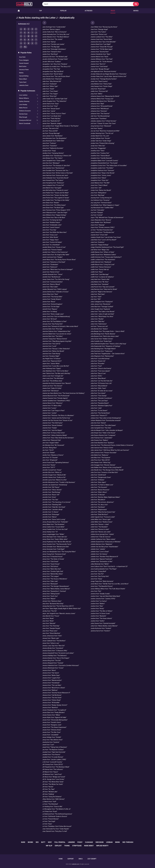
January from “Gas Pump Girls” (52, 324)
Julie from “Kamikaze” (98, 507)
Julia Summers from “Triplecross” (102, 351)
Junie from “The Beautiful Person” (102, 586)
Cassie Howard (23, 63)
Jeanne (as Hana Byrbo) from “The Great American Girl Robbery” (63, 393)
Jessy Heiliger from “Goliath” (51, 737)
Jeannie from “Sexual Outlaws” (52, 425)
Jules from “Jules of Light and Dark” (102, 314)
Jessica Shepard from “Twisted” (53, 663)
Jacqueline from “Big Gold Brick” (53, 71)
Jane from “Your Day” (49, 230)
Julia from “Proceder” (98, 363)
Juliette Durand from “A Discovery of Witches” (106, 542)
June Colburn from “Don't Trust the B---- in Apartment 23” (109, 566)
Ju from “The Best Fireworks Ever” (102, 230)
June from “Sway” (96, 579)
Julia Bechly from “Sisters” (99, 329)
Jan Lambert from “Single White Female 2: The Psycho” (60, 126)
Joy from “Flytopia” (97, 212)
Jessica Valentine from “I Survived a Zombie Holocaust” (60, 665)
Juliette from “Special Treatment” (101, 559)
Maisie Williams (28, 98)
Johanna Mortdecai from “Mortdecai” (103, 101)
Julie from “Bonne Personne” (100, 490)
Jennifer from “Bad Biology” (51, 492)
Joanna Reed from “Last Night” (101, 44)
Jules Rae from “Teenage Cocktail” (102, 306)
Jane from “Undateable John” (52, 225)
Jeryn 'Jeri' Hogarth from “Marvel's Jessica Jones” (58, 613)
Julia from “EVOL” (96, 376)
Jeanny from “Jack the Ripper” (52, 430)
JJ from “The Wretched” (50, 804)
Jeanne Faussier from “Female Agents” (55, 398)
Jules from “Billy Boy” (98, 321)
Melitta (21, 73)
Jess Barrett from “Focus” (50, 616)
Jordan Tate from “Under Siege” (101, 141)
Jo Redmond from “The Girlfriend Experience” (57, 814)
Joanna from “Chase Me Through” (102, 47)
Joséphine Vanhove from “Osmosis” (102, 170)
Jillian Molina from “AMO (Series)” (53, 799)
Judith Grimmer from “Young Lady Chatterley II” (106, 257)
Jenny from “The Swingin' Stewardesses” (55, 586)
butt (43, 842)
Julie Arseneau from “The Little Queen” (103, 425)
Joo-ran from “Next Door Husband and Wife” (105, 131)
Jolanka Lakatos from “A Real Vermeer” (103, 121)
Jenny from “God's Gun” (50, 596)
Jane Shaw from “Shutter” (50, 203)
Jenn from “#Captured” (50, 460)
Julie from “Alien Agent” (98, 482)
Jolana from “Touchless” (99, 118)
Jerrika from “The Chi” (49, 611)
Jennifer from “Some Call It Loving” (53, 519)
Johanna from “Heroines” (99, 111)
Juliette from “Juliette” (98, 549)
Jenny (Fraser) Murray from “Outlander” (55, 522)
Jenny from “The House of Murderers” (54, 579)
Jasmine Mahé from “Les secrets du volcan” (56, 334)
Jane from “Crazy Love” (50, 235)
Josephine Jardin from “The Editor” (102, 168)
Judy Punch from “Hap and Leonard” (103, 287)
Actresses (88, 10)
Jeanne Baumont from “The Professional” (56, 396)
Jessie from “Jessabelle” (50, 735)
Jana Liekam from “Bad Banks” (52, 136)
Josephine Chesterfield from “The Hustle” (104, 163)
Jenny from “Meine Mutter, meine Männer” (56, 589)
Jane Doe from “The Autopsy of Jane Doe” (56, 165)
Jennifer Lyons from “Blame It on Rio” (54, 480)
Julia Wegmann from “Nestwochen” (102, 356)
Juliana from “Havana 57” (99, 415)
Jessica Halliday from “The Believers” (54, 655)
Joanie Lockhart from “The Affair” (102, 37)
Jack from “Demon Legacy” (51, 29)
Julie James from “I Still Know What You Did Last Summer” (110, 450)
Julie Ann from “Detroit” (98, 423)
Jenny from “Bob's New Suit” (51, 569)
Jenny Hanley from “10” (50, 532)
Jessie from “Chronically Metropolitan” (55, 720)
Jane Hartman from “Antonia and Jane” (55, 175)
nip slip (49, 846)
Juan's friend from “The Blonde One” (102, 232)
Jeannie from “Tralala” (49, 428)
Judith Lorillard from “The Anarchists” (103, 259)
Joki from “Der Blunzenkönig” (100, 116)
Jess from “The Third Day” (51, 626)
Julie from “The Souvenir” (99, 487)
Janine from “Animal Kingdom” (52, 304)
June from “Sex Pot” (97, 574)
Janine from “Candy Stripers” (51, 299)
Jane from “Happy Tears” (50, 240)
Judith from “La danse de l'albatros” (102, 277)
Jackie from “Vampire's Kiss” (51, 52)
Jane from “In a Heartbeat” (51, 245)
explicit (58, 846)
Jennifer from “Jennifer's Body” (52, 509)
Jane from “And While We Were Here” (54, 232)
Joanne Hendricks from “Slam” (101, 54)
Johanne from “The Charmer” (100, 113)
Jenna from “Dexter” (49, 465)
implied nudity (102, 846)
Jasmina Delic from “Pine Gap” (52, 329)
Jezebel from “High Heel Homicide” (54, 752)
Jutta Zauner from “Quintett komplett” (103, 623)
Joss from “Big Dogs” (98, 195)
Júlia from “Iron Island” (98, 393)
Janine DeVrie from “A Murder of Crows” (55, 292)
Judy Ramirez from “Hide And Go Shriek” (104, 289)
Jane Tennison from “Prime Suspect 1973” (56, 210)
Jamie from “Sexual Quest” (51, 108)
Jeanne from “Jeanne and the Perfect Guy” (56, 418)
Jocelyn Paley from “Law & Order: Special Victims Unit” (109, 76)
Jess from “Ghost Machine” (51, 633)
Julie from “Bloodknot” (98, 500)
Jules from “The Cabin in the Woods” (103, 311)
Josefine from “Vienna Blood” (100, 156)
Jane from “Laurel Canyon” (51, 227)
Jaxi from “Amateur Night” (51, 356)
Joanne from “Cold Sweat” (99, 66)
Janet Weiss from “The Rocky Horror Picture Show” (59, 259)
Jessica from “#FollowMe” (51, 702)
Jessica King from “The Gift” (51, 660)
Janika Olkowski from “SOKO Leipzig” (54, 289)
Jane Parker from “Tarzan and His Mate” (55, 193)
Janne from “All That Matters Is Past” (54, 321)
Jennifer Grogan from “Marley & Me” (54, 475)
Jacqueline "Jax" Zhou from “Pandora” (54, 64)
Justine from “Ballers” (98, 603)
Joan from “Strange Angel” (99, 29)
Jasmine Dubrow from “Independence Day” (56, 331)
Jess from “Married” (49, 623)
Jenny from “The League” (50, 576)
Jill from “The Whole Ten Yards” (52, 784)
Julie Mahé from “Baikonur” (100, 455)
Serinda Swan (28, 114)
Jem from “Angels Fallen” (50, 443)
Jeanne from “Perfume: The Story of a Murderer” (58, 415)
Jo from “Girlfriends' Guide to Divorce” (54, 816)
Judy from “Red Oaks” (98, 294)
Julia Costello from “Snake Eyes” (101, 341)
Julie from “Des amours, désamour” (102, 502)
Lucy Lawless (28, 95)
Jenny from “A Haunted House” (52, 556)
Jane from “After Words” (50, 237)
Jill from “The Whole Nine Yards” (53, 782)
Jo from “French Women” (50, 819)
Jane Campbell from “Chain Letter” (53, 160)
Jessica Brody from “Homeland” (52, 648)
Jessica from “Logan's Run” (51, 678)
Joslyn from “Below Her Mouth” (101, 190)
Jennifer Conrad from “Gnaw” (52, 470)
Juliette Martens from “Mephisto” (101, 544)
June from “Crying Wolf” (98, 571)
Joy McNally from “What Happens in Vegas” (105, 205)
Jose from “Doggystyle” (98, 148)
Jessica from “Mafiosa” (50, 690)
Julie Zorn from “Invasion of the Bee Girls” (104, 472)
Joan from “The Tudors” (98, 32)
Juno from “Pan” (96, 591)
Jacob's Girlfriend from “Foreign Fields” (55, 59)
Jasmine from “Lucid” (49, 346)
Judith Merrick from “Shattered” (101, 262)
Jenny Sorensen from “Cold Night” (53, 549)
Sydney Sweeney (28, 101)
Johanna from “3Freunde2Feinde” (102, 106)
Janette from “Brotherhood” (51, 277)
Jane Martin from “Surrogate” (52, 188)
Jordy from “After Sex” (98, 146)
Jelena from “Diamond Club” (51, 440)
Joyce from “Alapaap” (98, 225)
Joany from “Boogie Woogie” (100, 69)
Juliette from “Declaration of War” (102, 561)
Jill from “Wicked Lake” (50, 792)
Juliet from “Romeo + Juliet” (100, 524)
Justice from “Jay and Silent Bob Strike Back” (105, 596)
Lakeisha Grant (23, 85)
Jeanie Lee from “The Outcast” (52, 386)
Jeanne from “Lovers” (49, 408)
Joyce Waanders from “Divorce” (101, 220)
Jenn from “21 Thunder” (50, 457)
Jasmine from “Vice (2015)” (51, 344)
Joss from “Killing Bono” (98, 193)
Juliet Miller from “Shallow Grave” (102, 522)
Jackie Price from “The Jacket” (52, 39)
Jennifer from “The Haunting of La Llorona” (56, 502)
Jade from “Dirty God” (49, 96)
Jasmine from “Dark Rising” (51, 354)
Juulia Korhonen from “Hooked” (101, 628)
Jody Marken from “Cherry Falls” (101, 84)
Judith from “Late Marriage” (100, 274)
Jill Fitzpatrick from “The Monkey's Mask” (56, 767)
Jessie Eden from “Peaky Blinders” (53, 712)
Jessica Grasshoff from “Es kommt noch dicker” (58, 653)
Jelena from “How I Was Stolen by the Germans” (58, 438)
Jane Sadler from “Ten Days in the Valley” (55, 200)
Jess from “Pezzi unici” (50, 631)
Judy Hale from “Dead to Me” (100, 279)
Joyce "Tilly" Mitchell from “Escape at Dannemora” (107, 217)
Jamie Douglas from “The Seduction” (54, 101)
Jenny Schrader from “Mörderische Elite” (55, 547)
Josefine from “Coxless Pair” (100, 153)
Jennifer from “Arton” (49, 497)
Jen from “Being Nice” (49, 448)
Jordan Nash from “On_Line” (100, 136)
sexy (50, 842)
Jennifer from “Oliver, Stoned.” (52, 490)
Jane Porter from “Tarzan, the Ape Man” (55, 195)
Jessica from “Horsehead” (51, 683)
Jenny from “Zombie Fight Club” (52, 571)
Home (18, 10)
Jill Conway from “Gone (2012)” (52, 764)
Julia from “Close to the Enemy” (101, 368)
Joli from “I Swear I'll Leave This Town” (103, 123)
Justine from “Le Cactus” (99, 601)
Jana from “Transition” (49, 146)
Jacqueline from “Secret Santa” (52, 74)
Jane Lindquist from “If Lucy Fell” (53, 185)
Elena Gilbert (23, 79)
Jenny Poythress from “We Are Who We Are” (56, 542)
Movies (135, 10)
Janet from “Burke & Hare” (51, 272)
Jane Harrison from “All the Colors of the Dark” (57, 173)
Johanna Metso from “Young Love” (102, 99)
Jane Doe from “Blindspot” (51, 163)
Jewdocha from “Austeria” (51, 742)
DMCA (81, 859)
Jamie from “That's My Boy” (51, 118)
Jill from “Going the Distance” (52, 797)
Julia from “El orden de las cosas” (102, 391)
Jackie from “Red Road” (50, 54)
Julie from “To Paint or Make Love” (102, 485)
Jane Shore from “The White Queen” (54, 205)
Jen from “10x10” (48, 450)
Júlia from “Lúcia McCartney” (100, 358)
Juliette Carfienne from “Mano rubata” (103, 539)
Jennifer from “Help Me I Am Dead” (53, 507)
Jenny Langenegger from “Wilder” (53, 534)
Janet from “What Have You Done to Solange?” (57, 269)
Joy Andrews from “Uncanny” (100, 200)
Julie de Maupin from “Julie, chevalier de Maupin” (107, 430)
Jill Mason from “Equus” (50, 772)
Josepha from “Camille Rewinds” (101, 158)
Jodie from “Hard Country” (99, 81)
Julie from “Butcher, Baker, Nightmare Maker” (105, 497)
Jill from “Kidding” (48, 794)
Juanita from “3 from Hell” (99, 235)
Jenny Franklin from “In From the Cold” (55, 529)
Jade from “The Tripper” (50, 94)
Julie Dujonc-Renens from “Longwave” (103, 435)
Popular (63, 10)
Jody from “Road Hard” (98, 89)
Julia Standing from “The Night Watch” (103, 349)
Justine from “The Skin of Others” (102, 611)
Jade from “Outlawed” (49, 84)
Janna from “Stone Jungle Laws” (53, 314)
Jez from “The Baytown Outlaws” (53, 749)
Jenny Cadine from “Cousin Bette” (53, 527)
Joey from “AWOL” (97, 94)
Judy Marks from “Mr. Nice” (100, 282)
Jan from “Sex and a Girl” (50, 128)
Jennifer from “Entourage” (50, 514)
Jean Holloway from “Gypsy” (51, 368)
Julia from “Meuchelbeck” (99, 386)
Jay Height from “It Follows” (51, 358)
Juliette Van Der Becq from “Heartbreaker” (104, 547)
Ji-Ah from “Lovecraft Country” (52, 762)
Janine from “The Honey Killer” (52, 297)
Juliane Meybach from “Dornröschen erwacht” (106, 420)
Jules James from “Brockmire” (101, 304)
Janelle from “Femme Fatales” (52, 250)
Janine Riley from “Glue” (50, 294)
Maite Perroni (28, 108)
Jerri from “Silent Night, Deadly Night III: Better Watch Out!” (61, 608)
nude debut (89, 846)
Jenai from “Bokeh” (48, 453)
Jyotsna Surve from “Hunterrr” (100, 631)
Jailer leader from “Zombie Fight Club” (54, 99)
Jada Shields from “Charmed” (52, 79)
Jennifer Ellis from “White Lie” (52, 472)
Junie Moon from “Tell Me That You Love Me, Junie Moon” (110, 584)
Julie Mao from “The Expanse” (100, 457)
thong (67, 846)
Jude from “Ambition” (98, 242)
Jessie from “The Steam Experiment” (54, 727)
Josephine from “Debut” (98, 178)
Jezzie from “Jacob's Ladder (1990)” (54, 759)
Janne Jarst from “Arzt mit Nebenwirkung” (56, 316)
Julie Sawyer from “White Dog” (101, 462)
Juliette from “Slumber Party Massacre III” (104, 556)
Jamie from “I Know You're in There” (54, 113)
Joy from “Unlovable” (97, 210)
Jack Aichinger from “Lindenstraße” (54, 27)
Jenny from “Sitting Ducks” (51, 594)
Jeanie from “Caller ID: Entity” (52, 388)
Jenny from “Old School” (50, 566)
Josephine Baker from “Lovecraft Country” (104, 160)
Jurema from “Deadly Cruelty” (100, 594)
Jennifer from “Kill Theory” (51, 487)
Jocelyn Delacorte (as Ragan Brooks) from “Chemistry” (109, 74)
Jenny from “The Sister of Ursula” (53, 559)
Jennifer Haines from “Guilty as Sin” (54, 477)
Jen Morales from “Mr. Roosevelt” (53, 445)
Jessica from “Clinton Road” (51, 700)
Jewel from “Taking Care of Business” (54, 747)
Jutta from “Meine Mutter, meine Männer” (104, 626)
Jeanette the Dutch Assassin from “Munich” (56, 383)
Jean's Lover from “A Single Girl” (52, 376)
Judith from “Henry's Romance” (101, 267)
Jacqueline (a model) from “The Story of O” (56, 66)
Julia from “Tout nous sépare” (100, 371)
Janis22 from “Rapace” (50, 309)
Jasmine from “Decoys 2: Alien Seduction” (56, 349)
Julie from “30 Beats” (97, 480)
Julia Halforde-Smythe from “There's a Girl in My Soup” (108, 344)
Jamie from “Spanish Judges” (52, 123)
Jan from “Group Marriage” (51, 133)
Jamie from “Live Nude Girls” (51, 116)
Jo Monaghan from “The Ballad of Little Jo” (56, 809)
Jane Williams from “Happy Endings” (54, 215)
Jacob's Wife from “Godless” (51, 61)
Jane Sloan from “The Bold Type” (53, 207)
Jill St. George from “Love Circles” (53, 779)
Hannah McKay (23, 76)
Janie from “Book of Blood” (51, 284)
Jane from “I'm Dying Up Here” (52, 220)
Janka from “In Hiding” (49, 311)
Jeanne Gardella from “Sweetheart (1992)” (56, 401)
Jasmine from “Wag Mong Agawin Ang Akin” (57, 341)
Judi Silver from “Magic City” (100, 250)
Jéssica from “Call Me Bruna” (52, 695)
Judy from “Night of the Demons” (101, 292)
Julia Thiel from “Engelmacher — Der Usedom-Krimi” (108, 354)
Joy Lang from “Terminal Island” (101, 203)
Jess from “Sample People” (51, 628)
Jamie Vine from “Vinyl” (50, 106)
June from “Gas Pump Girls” (100, 576)
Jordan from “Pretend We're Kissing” (102, 143)
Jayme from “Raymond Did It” (52, 361)
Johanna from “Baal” (97, 104)
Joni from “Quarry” (97, 128)
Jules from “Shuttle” (97, 319)
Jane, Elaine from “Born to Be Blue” (53, 217)
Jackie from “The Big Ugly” (51, 47)
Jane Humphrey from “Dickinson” (53, 183)
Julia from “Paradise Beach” (100, 403)
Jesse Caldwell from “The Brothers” (54, 641)
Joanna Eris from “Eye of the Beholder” (103, 42)
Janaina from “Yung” (49, 151)
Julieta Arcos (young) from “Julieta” (102, 534)
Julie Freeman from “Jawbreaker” (102, 438)
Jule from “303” (96, 299)
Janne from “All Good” (49, 319)
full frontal (59, 842)
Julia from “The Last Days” (99, 401)
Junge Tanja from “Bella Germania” (102, 581)
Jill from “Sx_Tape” (48, 789)
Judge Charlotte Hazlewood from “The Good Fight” (107, 247)
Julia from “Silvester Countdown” (101, 398)
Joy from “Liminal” (97, 215)
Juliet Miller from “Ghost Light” (101, 519)
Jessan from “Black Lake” (50, 638)
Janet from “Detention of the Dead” (53, 262)
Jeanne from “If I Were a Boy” (52, 405)
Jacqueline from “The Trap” (51, 69)
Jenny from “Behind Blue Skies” (52, 574)
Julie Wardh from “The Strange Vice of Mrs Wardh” (107, 470)
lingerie (71, 842)
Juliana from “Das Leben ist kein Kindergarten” (106, 418)
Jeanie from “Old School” (50, 391)
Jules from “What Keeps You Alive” (102, 316)
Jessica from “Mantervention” (52, 680)
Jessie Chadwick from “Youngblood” (54, 710)
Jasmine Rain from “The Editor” (52, 336)
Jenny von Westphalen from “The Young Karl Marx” (59, 551)
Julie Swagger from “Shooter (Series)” (103, 465)
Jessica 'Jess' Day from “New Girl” (53, 646)
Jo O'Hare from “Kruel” (49, 811)
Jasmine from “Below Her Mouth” (53, 351)
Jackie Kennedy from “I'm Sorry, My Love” (56, 34)
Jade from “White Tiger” (50, 86)
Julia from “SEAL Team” (98, 388)
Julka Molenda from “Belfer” (100, 564)
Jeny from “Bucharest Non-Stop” (53, 603)
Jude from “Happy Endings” (100, 245)
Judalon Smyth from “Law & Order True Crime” (106, 237)
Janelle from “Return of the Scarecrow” (55, 252)
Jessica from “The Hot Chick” (52, 698)
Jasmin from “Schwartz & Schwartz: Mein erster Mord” (60, 326)
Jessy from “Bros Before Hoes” (52, 740)
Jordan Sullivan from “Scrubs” (100, 138)
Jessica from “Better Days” (51, 675)
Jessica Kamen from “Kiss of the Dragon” (56, 658)
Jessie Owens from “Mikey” (51, 715)
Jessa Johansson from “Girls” (52, 636)
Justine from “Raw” (97, 606)
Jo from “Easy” (47, 824)
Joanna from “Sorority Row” (100, 52)
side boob (99, 842)
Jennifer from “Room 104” (51, 495)
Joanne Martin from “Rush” (99, 57)
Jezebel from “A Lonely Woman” (52, 757)
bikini (117, 842)
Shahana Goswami (28, 111)
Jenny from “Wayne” (49, 599)
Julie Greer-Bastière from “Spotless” (102, 443)
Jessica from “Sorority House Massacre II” (56, 693)
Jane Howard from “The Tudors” (53, 180)
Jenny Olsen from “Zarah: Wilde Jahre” (55, 539)
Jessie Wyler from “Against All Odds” (54, 717)
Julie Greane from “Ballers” (99, 440)
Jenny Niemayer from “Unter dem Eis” (54, 537)
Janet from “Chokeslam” (50, 264)
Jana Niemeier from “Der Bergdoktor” (54, 138)
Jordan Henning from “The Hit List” (102, 133)
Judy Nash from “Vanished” (100, 284)
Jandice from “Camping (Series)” (53, 153)
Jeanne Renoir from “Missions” (52, 403)
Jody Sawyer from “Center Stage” (101, 86)
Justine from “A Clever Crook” (100, 613)
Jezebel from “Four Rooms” (51, 754)
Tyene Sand (22, 82)
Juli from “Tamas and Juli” (99, 326)
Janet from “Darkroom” (50, 267)
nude (23, 842)
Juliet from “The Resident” (99, 527)
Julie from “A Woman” (98, 495)
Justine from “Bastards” (98, 616)
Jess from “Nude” (48, 618)
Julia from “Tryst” (96, 366)
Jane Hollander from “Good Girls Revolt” (55, 178)
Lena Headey (28, 104)
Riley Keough (28, 117)
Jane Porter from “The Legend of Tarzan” (55, 198)
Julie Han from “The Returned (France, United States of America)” (112, 445)
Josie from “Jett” (96, 188)
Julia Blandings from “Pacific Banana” (103, 334)
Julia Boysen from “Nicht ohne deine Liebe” (105, 336)
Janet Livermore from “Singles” (52, 257)
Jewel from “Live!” (48, 745)
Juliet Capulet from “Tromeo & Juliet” (103, 517)
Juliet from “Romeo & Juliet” (100, 529)
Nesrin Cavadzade (28, 123)
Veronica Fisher (24, 69)
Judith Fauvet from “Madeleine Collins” (103, 255)
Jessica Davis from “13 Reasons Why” (54, 650)
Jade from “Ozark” (48, 89)
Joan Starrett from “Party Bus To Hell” (54, 831)
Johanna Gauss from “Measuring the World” (105, 96)
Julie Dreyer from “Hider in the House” (103, 433)
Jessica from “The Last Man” (51, 685)
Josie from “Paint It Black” (99, 185)
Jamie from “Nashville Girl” (51, 121)
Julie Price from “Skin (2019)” (100, 460)
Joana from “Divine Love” (99, 34)
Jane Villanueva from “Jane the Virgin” (55, 212)
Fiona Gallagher (24, 60)
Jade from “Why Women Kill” (51, 81)
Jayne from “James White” (51, 363)
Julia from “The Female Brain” (100, 413)
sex (37, 842)
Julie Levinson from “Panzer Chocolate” (104, 453)
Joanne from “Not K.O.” (98, 64)
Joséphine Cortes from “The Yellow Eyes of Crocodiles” (109, 165)
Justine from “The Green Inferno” (101, 618)
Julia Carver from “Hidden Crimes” (102, 339)
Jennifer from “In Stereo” (50, 512)
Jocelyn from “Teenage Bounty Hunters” (104, 79)
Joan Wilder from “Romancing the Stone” (104, 27)
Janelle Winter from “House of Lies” (54, 247)
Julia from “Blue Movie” (98, 378)
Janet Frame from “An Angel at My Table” (55, 255)
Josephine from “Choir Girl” (100, 180)
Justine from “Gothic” (98, 621)
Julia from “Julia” (96, 408)
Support (71, 859)
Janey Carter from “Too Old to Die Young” (56, 279)
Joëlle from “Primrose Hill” (99, 91)
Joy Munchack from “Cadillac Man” (102, 207)
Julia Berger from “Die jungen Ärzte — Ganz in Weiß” (108, 331)
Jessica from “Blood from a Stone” (53, 688)
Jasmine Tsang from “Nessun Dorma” (54, 339)
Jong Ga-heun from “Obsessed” (101, 126)
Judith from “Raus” (97, 272)
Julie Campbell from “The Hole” (101, 428)
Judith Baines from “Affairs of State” (102, 252)
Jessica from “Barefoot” (50, 707)
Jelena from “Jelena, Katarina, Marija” (54, 435)
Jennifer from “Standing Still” (51, 504)
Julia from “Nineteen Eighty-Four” (101, 405)
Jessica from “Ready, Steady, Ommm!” (54, 705)
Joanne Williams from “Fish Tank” (102, 59)
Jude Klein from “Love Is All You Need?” (104, 240)
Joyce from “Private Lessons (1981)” (103, 227)
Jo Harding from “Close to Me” (52, 806)
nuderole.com (75, 864)
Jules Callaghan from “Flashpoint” (102, 302)
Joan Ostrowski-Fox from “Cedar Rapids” (55, 829)
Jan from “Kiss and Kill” (50, 131)
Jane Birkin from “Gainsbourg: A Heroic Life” (56, 156)
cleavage (89, 842)
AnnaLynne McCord (28, 120)
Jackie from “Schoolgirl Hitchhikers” (54, 49)
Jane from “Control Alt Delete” (52, 242)
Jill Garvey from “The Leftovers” (52, 769)
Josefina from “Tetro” (98, 151)
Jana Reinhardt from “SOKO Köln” (53, 141)
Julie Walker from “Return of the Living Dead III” (106, 467)
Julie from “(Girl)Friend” (98, 475)
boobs (30, 842)
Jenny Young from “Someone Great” (54, 554)
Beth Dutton (23, 66)
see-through (127, 842)
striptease (77, 846)
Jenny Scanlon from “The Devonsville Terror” (57, 544)
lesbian (109, 842)
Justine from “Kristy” (97, 608)
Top (40, 10)
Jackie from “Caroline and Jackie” (53, 44)
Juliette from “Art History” (99, 554)
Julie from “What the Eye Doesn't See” (103, 512)
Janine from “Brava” (48, 302)
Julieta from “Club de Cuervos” (101, 537)
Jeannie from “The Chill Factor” (52, 423)
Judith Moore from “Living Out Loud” (103, 264)
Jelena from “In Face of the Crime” (53, 433)
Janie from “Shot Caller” (50, 287)
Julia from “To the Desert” (99, 410)
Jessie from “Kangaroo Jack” (52, 725)
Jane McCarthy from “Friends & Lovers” (55, 190)
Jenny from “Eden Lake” (50, 581)
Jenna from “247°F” (48, 467)
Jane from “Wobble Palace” (51, 222)
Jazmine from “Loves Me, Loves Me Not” (55, 366)
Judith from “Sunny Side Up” (100, 269)
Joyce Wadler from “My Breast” (101, 222)
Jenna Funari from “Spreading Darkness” (55, 462)
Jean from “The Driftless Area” (52, 381)
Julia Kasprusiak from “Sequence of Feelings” (106, 346)
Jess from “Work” (48, 621)
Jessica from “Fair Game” (50, 673)
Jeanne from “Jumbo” (49, 413)
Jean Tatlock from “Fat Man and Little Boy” (56, 373)
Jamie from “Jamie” (48, 111)
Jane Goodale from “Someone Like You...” (56, 170)
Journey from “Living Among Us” (101, 198)
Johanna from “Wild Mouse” (100, 108)
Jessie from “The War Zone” (51, 732)
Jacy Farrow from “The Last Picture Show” (56, 76)
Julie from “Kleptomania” (99, 509)
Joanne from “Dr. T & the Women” (101, 61)
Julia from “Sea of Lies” (98, 373)
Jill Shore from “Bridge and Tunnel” (53, 777)
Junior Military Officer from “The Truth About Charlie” (108, 589)
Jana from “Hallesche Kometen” (52, 148)
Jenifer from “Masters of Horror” (53, 455)
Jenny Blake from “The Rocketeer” (53, 524)
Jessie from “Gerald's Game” (51, 722)
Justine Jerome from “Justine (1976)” (103, 599)
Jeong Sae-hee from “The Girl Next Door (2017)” (58, 606)
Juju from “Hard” (96, 297)
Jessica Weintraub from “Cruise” (53, 668)
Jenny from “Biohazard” (50, 584)
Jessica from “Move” (49, 670)
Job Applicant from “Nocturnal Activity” (103, 71)
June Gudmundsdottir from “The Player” (104, 569)
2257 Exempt (91, 859)
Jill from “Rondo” (47, 787)
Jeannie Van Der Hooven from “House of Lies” (57, 420)
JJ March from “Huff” (49, 801)
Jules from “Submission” (99, 324)
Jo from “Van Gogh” (48, 821)
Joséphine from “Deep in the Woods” (103, 173)
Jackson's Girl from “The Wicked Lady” (55, 57)
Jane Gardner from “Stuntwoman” (53, 168)
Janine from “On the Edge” (51, 306)
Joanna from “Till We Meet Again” (102, 49)
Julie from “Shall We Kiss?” (99, 514)
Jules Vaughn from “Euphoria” (100, 309)
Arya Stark (22, 57)
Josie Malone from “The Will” (100, 183)
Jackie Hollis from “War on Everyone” (54, 32)
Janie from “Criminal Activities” (52, 282)
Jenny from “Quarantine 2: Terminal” (54, 591)
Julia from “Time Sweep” (99, 396)
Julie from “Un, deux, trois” (99, 504)
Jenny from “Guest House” (51, 564)
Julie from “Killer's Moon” (99, 492)
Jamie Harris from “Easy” (50, 104)
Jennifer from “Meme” (49, 517)
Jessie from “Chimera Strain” (51, 730)
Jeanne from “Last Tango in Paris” (53, 410)
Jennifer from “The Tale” (50, 500)
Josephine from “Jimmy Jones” (101, 175)
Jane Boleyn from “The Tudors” (52, 158)
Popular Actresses (28, 91)
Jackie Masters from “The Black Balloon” (55, 37)
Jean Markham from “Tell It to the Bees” (55, 371)
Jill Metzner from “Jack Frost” (52, 774)
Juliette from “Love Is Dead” (100, 551)
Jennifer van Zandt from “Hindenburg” (54, 485)
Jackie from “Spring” (49, 42)
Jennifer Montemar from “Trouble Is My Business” (58, 482)
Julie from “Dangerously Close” (101, 477)
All (25, 47)
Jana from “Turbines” (49, 143)
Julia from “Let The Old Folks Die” (102, 381)
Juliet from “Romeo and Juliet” (101, 532)
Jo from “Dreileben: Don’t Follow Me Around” (57, 826)
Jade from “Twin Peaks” (50, 91)
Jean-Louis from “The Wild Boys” (53, 378)
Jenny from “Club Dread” (50, 561)
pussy (79, 842)
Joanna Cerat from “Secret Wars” (101, 39)
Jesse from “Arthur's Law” (50, 643)
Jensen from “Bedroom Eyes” (52, 601)
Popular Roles (26, 53)
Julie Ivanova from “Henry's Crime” (102, 448)
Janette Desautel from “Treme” (52, 274)
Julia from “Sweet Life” (98, 361)
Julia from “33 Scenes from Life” (101, 383)
